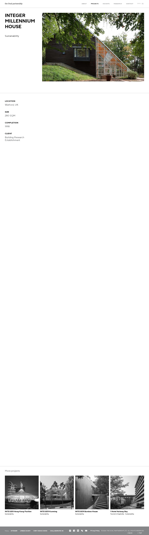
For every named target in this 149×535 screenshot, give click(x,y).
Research (118, 4)
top (139, 533)
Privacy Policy (95, 531)
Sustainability (12, 36)
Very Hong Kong (40, 531)
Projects (94, 4)
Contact (129, 4)
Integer (14, 531)
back (129, 533)
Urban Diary (25, 531)
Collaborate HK (57, 531)
